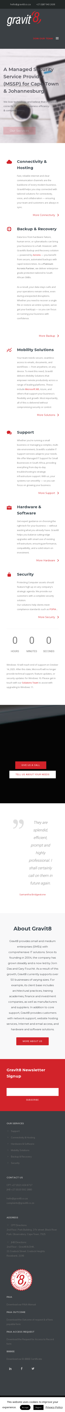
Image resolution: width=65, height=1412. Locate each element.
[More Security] (48, 617)
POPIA (53, 609)
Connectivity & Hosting (23, 1137)
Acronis (37, 254)
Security (15, 1163)
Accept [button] (25, 1407)
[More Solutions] (48, 415)
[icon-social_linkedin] (12, 1368)
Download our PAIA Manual (21, 1304)
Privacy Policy (54, 1407)
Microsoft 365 (32, 389)
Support (15, 1131)
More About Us (32, 1041)
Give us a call (30, 765)
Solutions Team (30, 682)
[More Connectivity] (46, 215)
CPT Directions (19, 1225)
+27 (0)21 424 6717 (21, 1185)
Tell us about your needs (33, 774)
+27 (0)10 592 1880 (21, 1189)
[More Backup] (49, 336)
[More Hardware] (47, 560)
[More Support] (48, 493)
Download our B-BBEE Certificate (24, 1359)
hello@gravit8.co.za (17, 1198)
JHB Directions (18, 1242)
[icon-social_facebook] (23, 1368)
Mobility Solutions (20, 1150)
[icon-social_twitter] (33, 1368)
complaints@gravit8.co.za (20, 1203)
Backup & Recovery (21, 1156)
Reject (38, 1407)
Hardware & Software (22, 1143)
